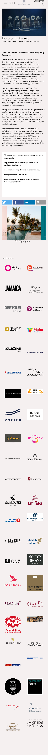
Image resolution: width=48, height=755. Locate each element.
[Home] (24, 3)
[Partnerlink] (13, 268)
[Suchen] (42, 4)
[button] (7, 202)
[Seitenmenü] (5, 3)
